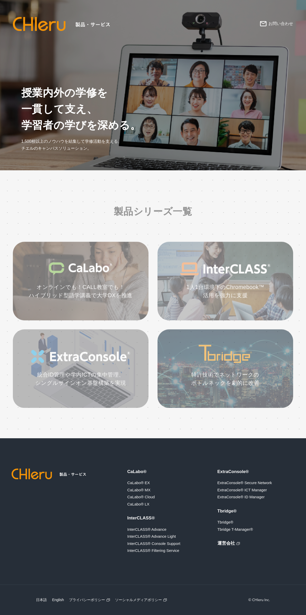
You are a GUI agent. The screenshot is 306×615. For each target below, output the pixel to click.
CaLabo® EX (138, 483)
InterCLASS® (141, 518)
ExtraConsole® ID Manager (241, 497)
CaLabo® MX (139, 490)
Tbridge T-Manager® (235, 529)
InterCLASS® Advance (147, 529)
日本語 (41, 600)
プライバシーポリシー (87, 600)
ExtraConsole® (233, 471)
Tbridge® (227, 511)
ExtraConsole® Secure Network (244, 483)
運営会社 (226, 543)
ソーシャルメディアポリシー (138, 600)
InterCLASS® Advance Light (151, 536)
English (58, 600)
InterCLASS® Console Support (153, 543)
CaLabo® (137, 471)
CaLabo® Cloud (141, 497)
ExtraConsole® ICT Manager (242, 490)
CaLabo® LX (138, 504)
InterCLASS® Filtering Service (153, 550)
